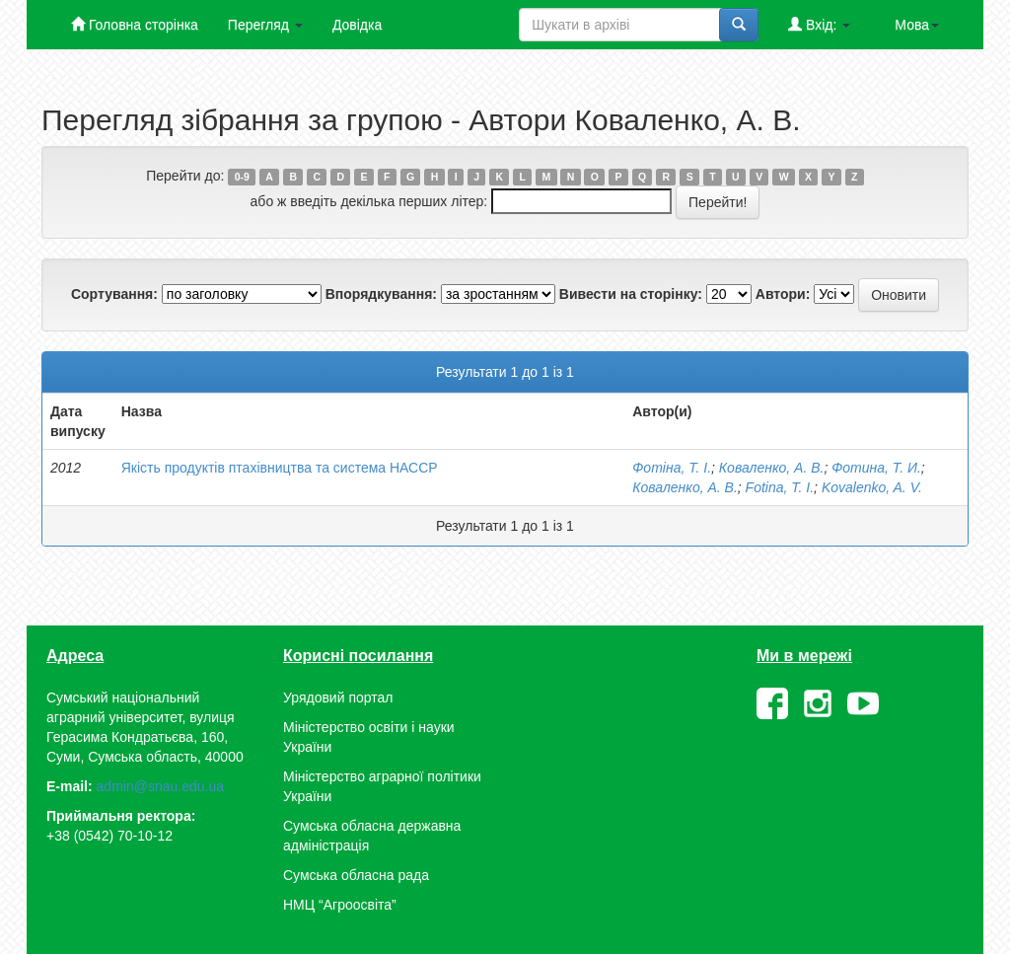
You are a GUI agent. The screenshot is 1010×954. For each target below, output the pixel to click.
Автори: (783, 294)
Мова (917, 25)
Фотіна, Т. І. (671, 468)
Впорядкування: (381, 294)
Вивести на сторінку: (630, 294)
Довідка (357, 25)
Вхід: (819, 24)
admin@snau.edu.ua (160, 786)
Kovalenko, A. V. (872, 487)
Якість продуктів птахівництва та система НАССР (279, 468)
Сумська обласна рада (356, 875)
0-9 (242, 177)
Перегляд (265, 25)
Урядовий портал (338, 697)
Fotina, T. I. (780, 487)
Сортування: (114, 294)
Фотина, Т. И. (876, 468)
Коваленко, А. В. (772, 468)
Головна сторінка (134, 24)
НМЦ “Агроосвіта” (340, 905)
